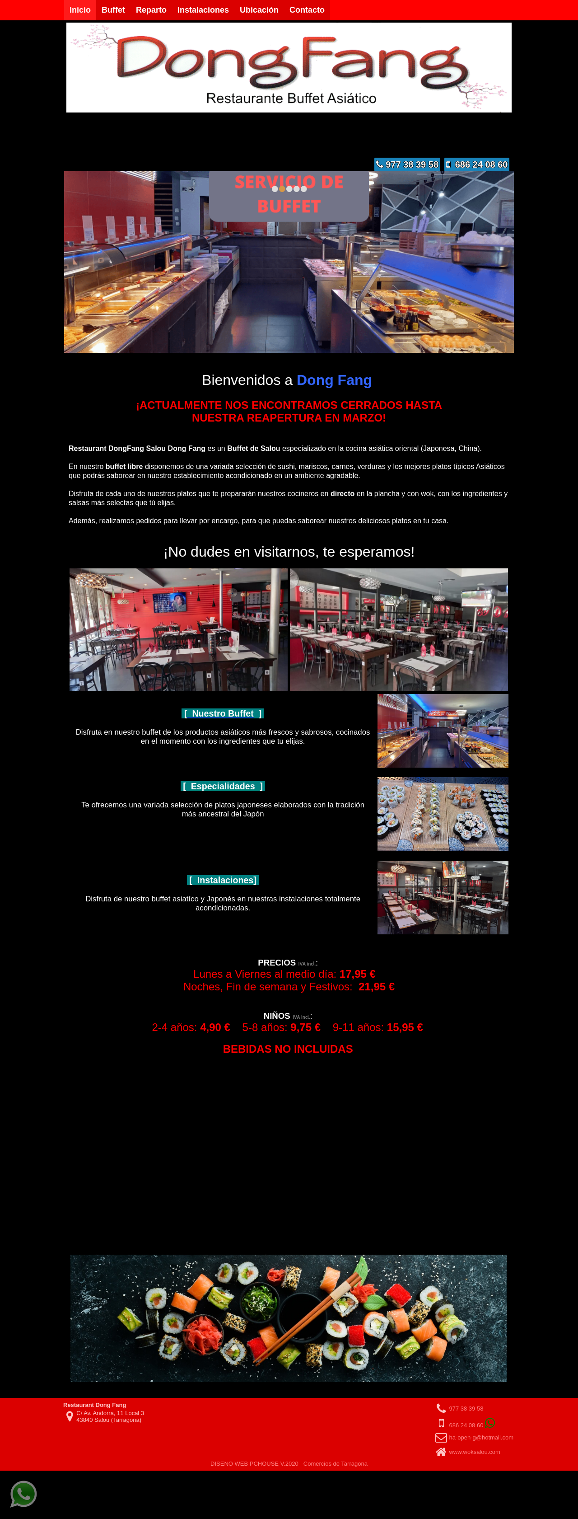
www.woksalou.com (474, 1443)
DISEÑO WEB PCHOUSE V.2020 (254, 1455)
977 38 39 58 (407, 164)
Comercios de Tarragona (335, 1455)
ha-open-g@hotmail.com (481, 1428)
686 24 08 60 (477, 164)
